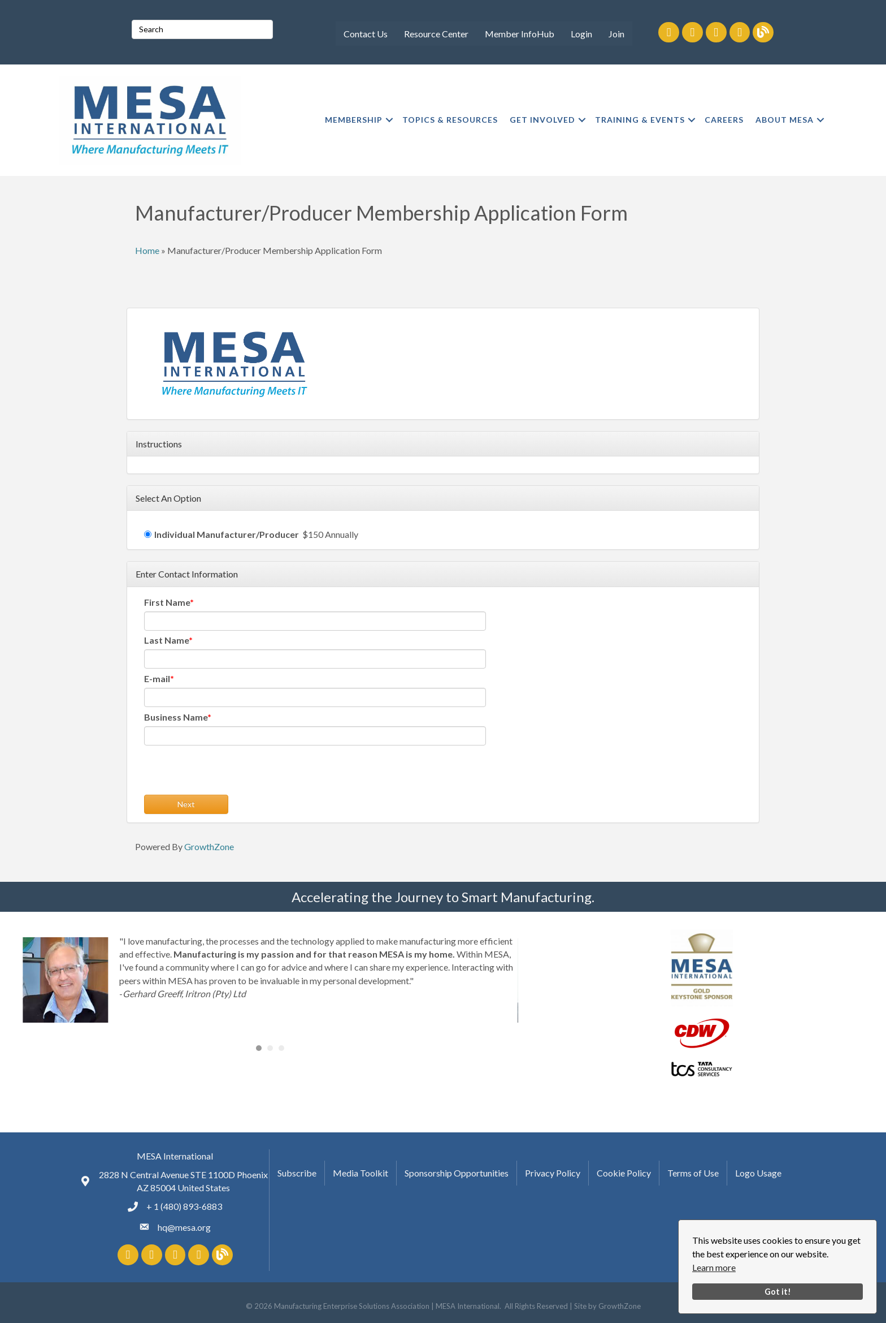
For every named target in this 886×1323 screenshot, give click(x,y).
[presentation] (230, 773)
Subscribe (296, 1172)
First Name (167, 602)
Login (581, 33)
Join (616, 33)
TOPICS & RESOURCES (450, 119)
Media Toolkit (360, 1172)
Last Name (166, 640)
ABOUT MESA (784, 119)
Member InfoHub (519, 33)
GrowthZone (209, 846)
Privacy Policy (552, 1172)
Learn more (714, 1267)
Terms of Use (693, 1172)
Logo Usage (758, 1172)
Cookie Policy (624, 1172)
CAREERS (724, 119)
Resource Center (436, 33)
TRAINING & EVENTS (640, 119)
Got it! (778, 1291)
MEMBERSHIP (354, 119)
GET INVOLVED (542, 119)
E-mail (157, 678)
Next (186, 804)
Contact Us (366, 33)
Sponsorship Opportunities (457, 1172)
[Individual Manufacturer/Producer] (147, 534)
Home (147, 250)
